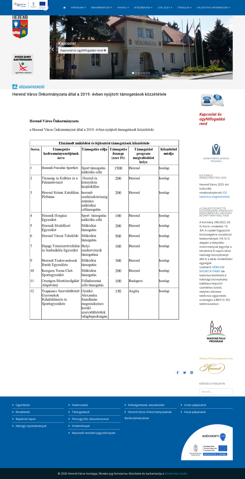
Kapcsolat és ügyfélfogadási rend (83, 50)
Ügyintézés (22, 405)
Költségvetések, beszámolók (145, 405)
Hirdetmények (80, 426)
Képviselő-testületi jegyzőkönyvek (93, 433)
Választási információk (212, 7)
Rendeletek (22, 412)
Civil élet (164, 7)
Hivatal (122, 7)
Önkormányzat (100, 7)
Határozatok (79, 405)
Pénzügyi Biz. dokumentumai (90, 419)
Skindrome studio (176, 473)
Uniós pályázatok (194, 405)
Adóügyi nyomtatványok (31, 426)
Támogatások (80, 412)
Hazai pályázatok (194, 412)
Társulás (183, 7)
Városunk (77, 7)
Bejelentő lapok (25, 419)
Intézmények (142, 7)
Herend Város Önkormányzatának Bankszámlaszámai (148, 415)
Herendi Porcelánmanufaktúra (216, 358)
